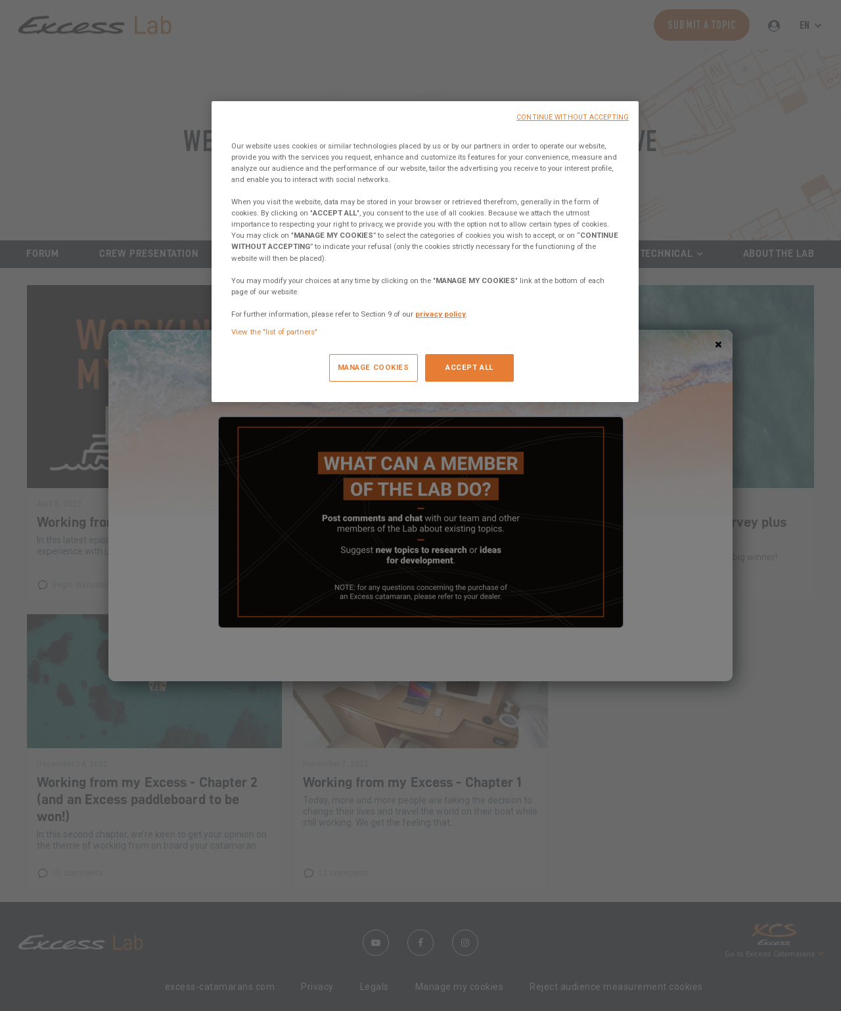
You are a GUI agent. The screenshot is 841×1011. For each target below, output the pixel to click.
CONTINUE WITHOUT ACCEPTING (572, 117)
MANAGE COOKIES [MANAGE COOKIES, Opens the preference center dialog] (373, 367)
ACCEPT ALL (469, 367)
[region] (425, 251)
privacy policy (440, 314)
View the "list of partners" (274, 331)
